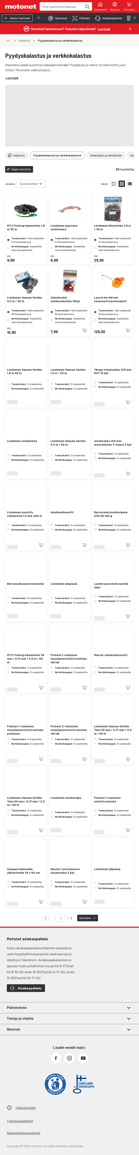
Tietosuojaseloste (20, 1121)
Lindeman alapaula (64, 583)
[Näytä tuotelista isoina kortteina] (113, 184)
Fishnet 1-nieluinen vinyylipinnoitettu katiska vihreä (69, 658)
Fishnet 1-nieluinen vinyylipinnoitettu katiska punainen (25, 730)
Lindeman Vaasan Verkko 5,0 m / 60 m (68, 442)
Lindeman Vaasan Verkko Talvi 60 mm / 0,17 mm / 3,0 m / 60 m (26, 801)
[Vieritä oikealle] (131, 155)
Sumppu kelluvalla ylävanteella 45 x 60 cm (23, 870)
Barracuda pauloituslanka (25, 583)
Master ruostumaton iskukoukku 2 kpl (65, 870)
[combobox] (61, 6)
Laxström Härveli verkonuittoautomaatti (110, 299)
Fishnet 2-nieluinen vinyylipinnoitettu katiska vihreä (69, 730)
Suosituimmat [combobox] (29, 183)
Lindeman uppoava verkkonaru (64, 227)
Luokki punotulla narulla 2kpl (111, 585)
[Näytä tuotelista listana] (130, 184)
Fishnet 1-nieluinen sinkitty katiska (107, 799)
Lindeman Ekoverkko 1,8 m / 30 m (112, 227)
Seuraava (87, 918)
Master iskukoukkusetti (110, 655)
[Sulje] (130, 29)
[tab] (56, 18)
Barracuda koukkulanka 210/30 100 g (110, 514)
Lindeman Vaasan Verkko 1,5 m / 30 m (68, 371)
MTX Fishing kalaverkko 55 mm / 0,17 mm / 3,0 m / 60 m (25, 658)
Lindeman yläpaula (107, 869)
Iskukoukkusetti (62, 512)
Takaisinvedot (25, 1107)
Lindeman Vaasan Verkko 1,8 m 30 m (24, 371)
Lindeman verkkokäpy (66, 797)
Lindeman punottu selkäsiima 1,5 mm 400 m (24, 514)
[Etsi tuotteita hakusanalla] (87, 6)
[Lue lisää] (104, 29)
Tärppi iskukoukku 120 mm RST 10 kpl (113, 371)
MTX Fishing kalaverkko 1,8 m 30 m (26, 227)
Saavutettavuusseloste (23, 1133)
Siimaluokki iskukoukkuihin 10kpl (65, 299)
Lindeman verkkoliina (22, 441)
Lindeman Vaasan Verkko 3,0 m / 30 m (24, 299)
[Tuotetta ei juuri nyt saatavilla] (84, 330)
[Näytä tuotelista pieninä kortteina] (122, 184)
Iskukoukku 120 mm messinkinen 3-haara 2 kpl (113, 442)
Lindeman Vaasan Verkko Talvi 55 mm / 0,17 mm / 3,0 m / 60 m (113, 730)
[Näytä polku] (8, 40)
